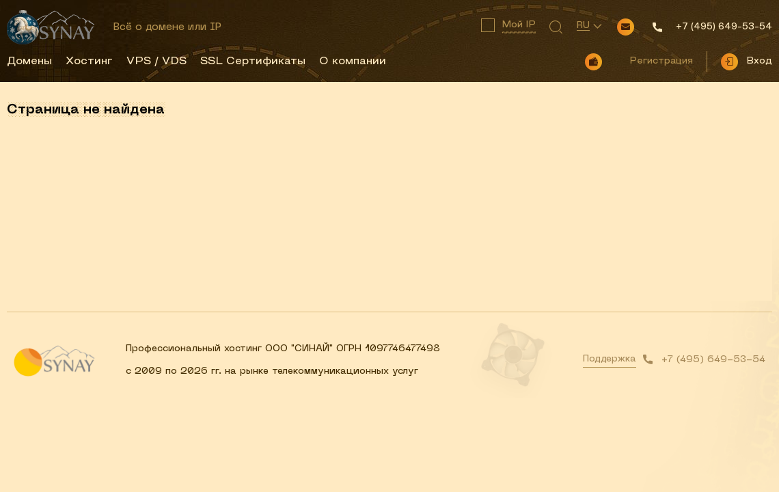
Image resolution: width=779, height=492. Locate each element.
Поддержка (609, 359)
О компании (352, 61)
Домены (29, 61)
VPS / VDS (156, 61)
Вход (759, 61)
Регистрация (661, 61)
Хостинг (89, 61)
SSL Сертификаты (252, 61)
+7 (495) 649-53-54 (713, 359)
